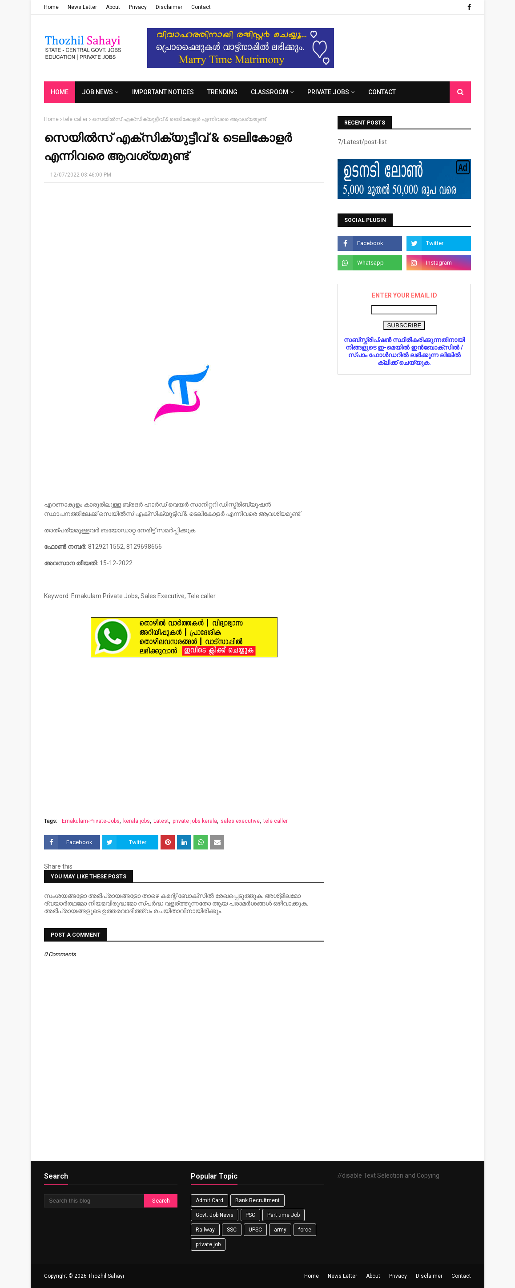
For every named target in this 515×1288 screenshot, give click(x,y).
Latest (161, 821)
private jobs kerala (195, 821)
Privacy (138, 7)
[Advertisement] (184, 254)
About (113, 7)
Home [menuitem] (59, 92)
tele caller (75, 119)
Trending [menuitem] (222, 92)
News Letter (82, 7)
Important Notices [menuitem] (163, 92)
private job (208, 1244)
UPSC (255, 1230)
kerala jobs (136, 821)
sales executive (240, 821)
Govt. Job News (214, 1215)
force (304, 1230)
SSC (232, 1230)
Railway (205, 1230)
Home (51, 7)
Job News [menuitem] (97, 92)
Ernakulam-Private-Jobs (91, 821)
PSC (250, 1215)
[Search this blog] (94, 1201)
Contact (201, 7)
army (280, 1230)
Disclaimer (169, 7)
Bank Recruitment (257, 1200)
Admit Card (209, 1200)
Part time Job (283, 1215)
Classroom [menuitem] (269, 92)
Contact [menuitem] (382, 92)
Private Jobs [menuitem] (328, 92)
